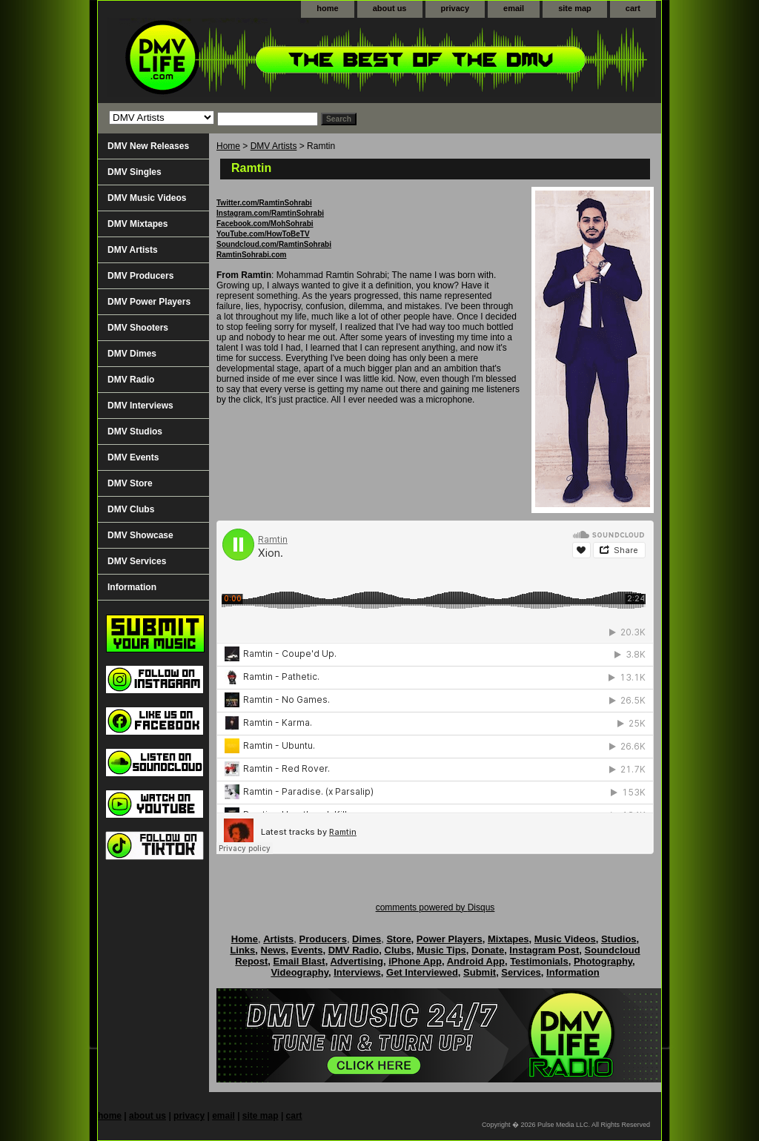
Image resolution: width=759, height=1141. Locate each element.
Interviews (357, 972)
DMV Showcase (140, 535)
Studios (619, 939)
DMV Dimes (131, 353)
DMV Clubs (130, 509)
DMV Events (133, 457)
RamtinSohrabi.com (251, 255)
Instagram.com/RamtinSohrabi (270, 213)
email (513, 8)
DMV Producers (140, 276)
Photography (603, 961)
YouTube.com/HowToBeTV (263, 234)
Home (228, 146)
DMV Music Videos (146, 198)
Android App (476, 961)
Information (131, 587)
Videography (299, 972)
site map (574, 8)
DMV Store (130, 483)
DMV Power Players (148, 302)
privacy (455, 8)
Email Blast (299, 961)
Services (521, 972)
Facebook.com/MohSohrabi (265, 223)
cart (633, 8)
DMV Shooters (137, 328)
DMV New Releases (148, 146)
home (327, 8)
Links (242, 950)
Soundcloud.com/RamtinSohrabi (273, 244)
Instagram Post (544, 950)
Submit (479, 972)
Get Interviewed (422, 972)
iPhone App (415, 961)
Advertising (356, 961)
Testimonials (539, 961)
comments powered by (435, 907)
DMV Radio (130, 379)
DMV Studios (134, 431)
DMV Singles (134, 172)
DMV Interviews (140, 405)
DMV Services (136, 561)
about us (390, 8)
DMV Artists (274, 146)
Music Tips (441, 950)
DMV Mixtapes (137, 224)
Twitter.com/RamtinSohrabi (264, 203)
